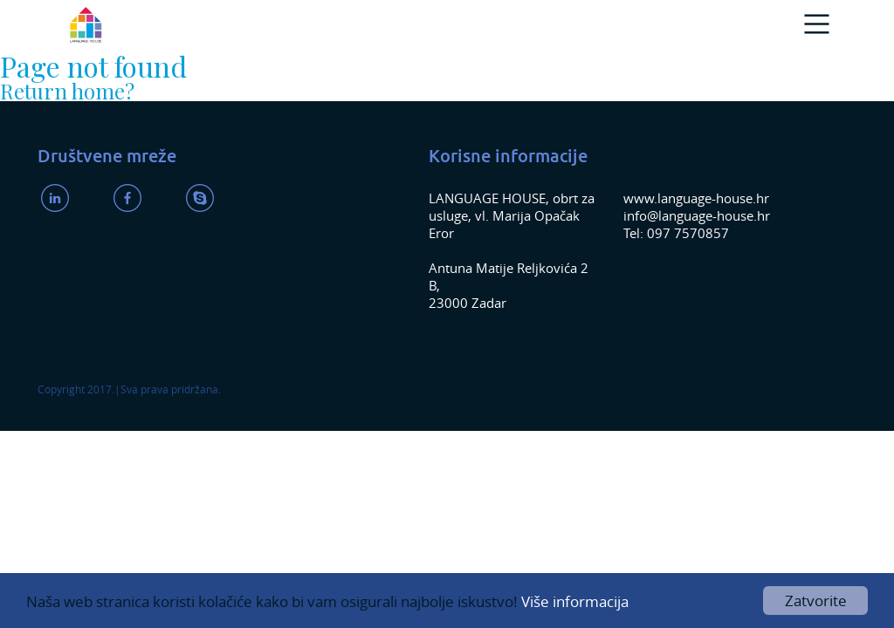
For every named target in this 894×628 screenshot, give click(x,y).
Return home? (67, 91)
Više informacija (575, 601)
